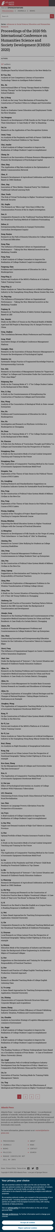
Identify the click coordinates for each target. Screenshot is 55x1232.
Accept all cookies (27, 1222)
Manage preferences (10, 1214)
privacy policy (13, 1208)
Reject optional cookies (27, 1228)
